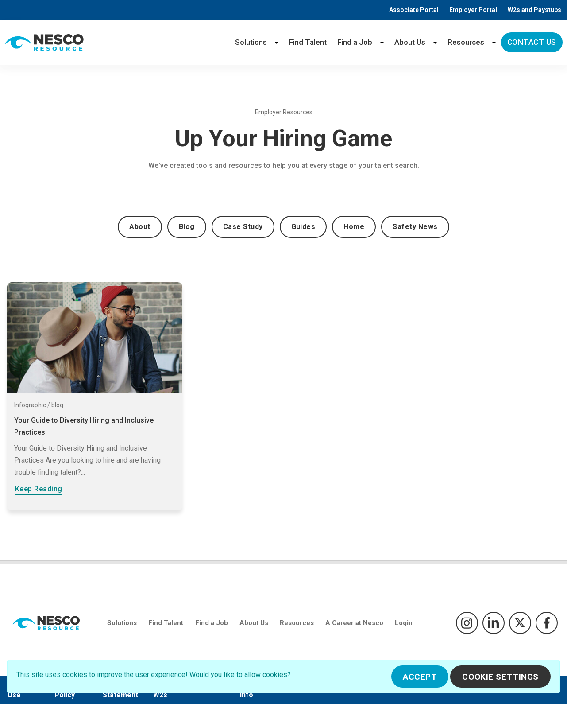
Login (404, 623)
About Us (409, 42)
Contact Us (531, 42)
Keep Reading (38, 489)
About (139, 226)
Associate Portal (414, 9)
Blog (187, 226)
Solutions (251, 42)
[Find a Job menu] (382, 42)
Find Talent (308, 42)
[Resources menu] (494, 42)
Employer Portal (473, 9)
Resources (465, 42)
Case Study (243, 226)
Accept (420, 677)
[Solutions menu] (277, 42)
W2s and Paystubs (534, 9)
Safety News (415, 226)
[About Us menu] (435, 42)
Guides (303, 226)
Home (353, 226)
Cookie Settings (500, 677)
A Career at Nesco (354, 623)
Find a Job (354, 42)
